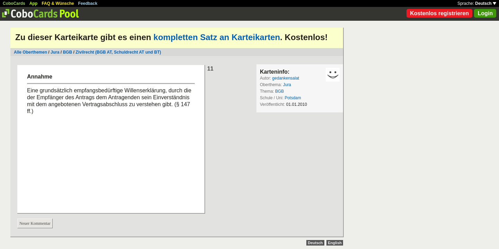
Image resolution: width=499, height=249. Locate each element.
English (335, 243)
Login (485, 13)
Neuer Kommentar (35, 223)
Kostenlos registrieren (439, 13)
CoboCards (14, 3)
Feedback (87, 3)
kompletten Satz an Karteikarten (217, 37)
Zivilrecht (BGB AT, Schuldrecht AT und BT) (118, 52)
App (33, 3)
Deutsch (485, 3)
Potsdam (292, 97)
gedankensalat (285, 78)
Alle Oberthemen (30, 52)
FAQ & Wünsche (58, 3)
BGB (67, 52)
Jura (55, 52)
